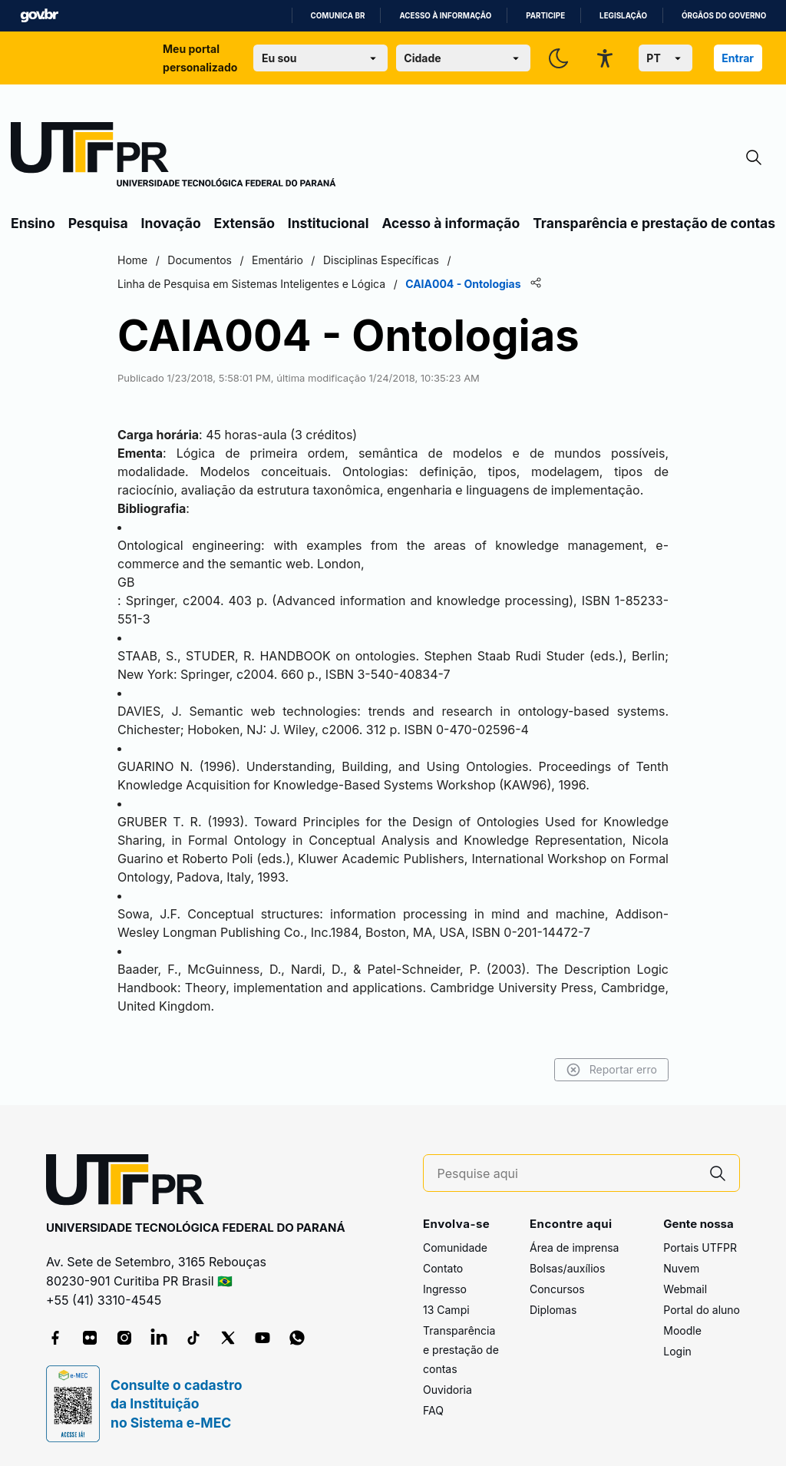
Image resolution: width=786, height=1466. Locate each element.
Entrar (738, 58)
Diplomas (553, 1309)
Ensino (33, 223)
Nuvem (681, 1268)
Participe (545, 16)
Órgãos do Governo (724, 16)
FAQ (433, 1410)
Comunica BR (338, 16)
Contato (443, 1268)
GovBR (39, 15)
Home (132, 259)
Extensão (244, 223)
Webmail (685, 1289)
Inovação (171, 223)
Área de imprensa (574, 1247)
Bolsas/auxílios (567, 1268)
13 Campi (446, 1309)
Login (677, 1351)
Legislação (623, 16)
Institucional (328, 223)
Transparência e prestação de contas (654, 223)
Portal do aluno (701, 1309)
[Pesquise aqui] (567, 1174)
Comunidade (455, 1247)
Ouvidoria (447, 1389)
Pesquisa (98, 223)
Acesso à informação (445, 16)
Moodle (682, 1330)
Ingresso (445, 1289)
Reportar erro (611, 1069)
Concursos (557, 1289)
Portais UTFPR (700, 1247)
